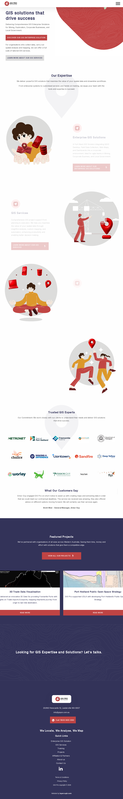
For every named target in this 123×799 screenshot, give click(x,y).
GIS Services (61, 745)
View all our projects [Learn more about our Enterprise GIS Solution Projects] (61, 556)
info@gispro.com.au (61, 712)
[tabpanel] (31, 141)
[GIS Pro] (51, 3)
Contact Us (61, 763)
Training (61, 748)
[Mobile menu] (118, 4)
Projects (61, 752)
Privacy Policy (62, 781)
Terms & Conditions (62, 777)
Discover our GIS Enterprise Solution (26, 38)
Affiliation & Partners (61, 756)
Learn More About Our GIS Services (24, 58)
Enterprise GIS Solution (61, 741)
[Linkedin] (61, 769)
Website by (61, 793)
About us (61, 759)
